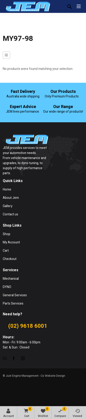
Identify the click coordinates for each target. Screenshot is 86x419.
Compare (60, 412)
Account (8, 413)
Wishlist (44, 412)
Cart (27, 412)
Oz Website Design (53, 376)
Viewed (77, 413)
